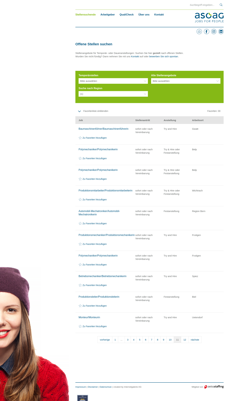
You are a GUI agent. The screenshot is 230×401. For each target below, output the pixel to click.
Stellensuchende (85, 14)
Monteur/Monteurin (89, 317)
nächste (195, 339)
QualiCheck (127, 14)
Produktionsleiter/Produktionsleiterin (99, 296)
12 (184, 339)
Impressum (80, 387)
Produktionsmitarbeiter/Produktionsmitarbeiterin (105, 190)
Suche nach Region (90, 88)
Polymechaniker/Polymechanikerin (98, 149)
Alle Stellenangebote (163, 75)
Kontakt (159, 14)
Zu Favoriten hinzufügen (95, 138)
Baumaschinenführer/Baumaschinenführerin (103, 128)
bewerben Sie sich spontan (163, 56)
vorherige (105, 339)
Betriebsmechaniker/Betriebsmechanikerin (102, 276)
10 (170, 339)
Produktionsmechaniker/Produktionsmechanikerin (107, 235)
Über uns (144, 14)
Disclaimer (93, 387)
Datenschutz (106, 387)
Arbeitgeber (107, 14)
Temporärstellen (88, 75)
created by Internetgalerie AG (127, 387)
